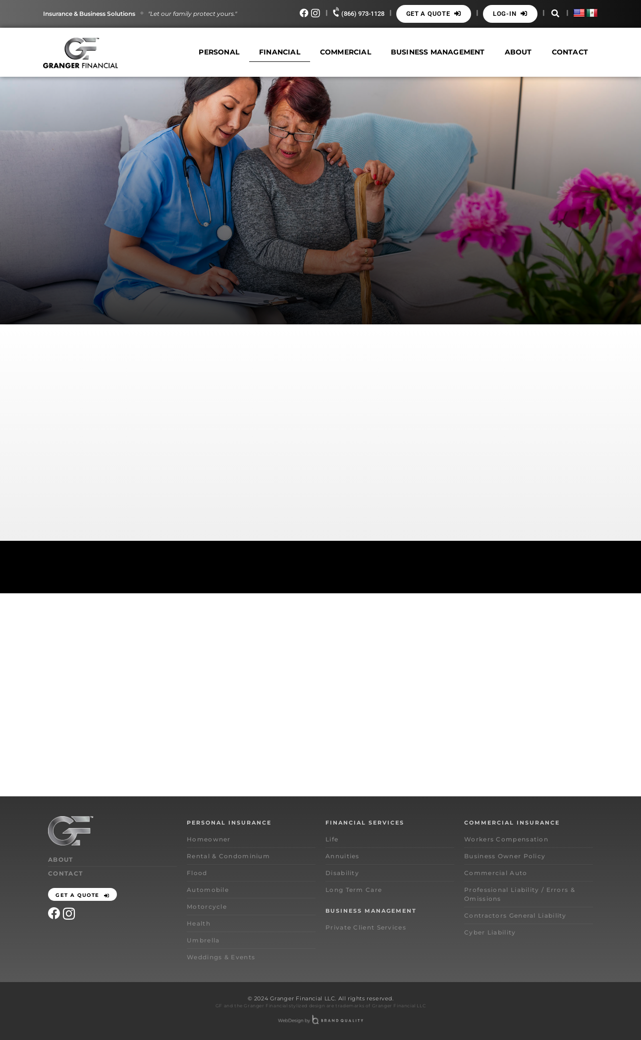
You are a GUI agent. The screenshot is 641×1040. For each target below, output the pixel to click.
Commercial (345, 52)
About (518, 52)
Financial (279, 52)
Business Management (438, 52)
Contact (570, 52)
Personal (219, 52)
